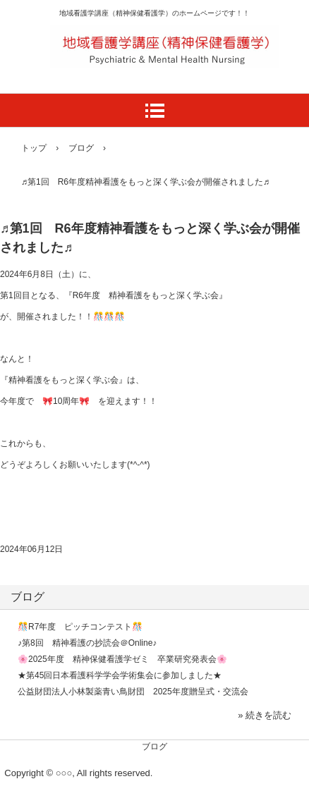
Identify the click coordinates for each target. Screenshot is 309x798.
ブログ (27, 597)
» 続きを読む (264, 715)
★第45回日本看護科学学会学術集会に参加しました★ (120, 675)
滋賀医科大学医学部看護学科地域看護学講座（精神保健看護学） (161, 36)
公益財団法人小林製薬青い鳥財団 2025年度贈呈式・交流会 (133, 691)
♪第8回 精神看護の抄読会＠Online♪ (87, 643)
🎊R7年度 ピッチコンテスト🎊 (80, 627)
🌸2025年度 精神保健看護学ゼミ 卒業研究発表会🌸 (122, 659)
